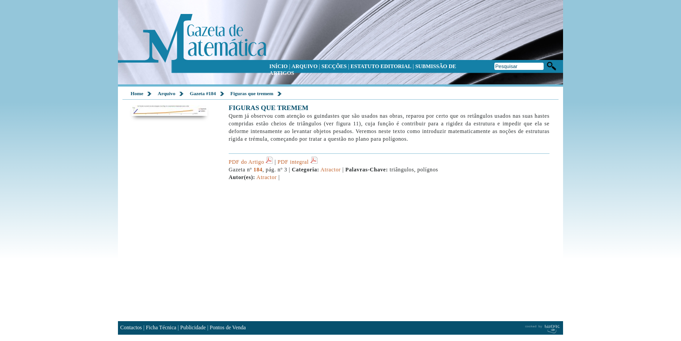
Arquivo (166, 93)
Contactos (131, 327)
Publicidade (193, 327)
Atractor (330, 169)
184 (258, 169)
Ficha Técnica (161, 327)
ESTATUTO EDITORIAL (381, 66)
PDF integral (297, 162)
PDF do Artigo (251, 162)
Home (137, 93)
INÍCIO (278, 66)
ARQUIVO (304, 66)
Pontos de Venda (228, 327)
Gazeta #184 (203, 93)
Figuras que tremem (251, 93)
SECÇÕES (334, 66)
